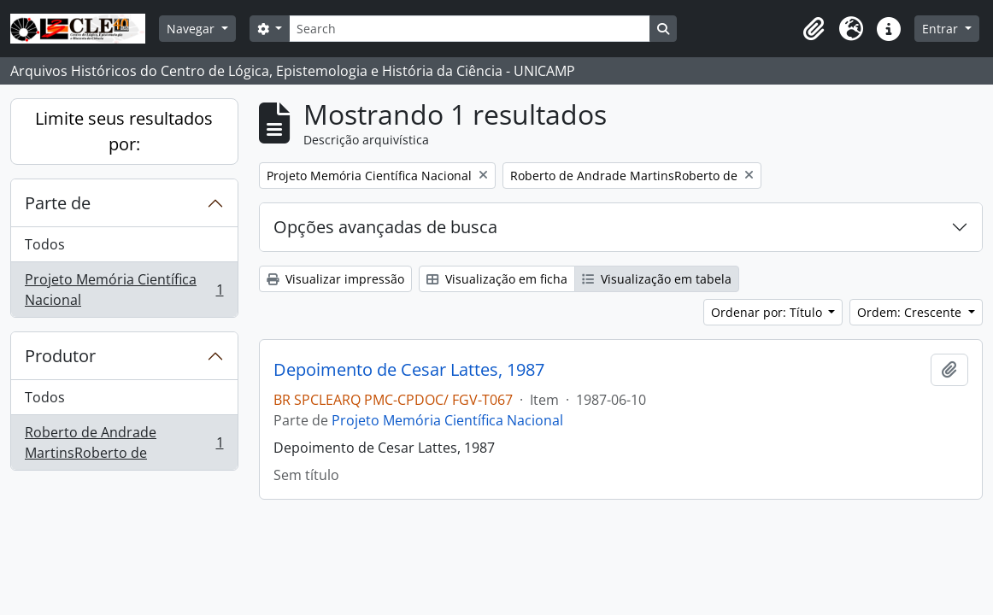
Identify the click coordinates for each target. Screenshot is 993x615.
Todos (45, 244)
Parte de (58, 202)
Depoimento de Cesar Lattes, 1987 (408, 370)
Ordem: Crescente (911, 312)
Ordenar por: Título (768, 312)
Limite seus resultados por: (124, 131)
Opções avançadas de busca (385, 226)
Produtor (60, 355)
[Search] (469, 28)
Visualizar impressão (335, 279)
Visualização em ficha (496, 279)
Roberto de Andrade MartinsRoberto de (124, 442)
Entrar (941, 28)
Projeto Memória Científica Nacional (124, 289)
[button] (813, 29)
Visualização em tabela (657, 279)
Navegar (192, 28)
